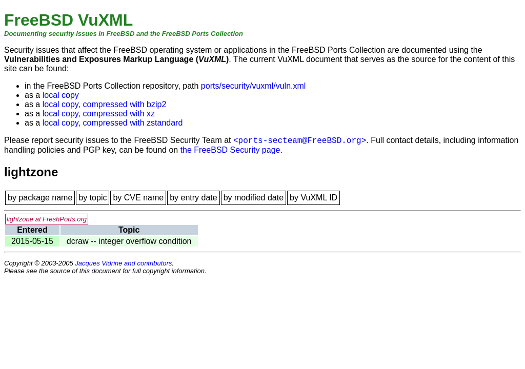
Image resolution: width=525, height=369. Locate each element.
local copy (61, 95)
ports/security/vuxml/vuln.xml (253, 85)
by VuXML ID (313, 197)
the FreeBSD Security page (230, 150)
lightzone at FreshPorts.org (47, 219)
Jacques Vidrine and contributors (123, 263)
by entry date (193, 197)
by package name (40, 197)
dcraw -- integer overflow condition (129, 241)
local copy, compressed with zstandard (113, 122)
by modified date (254, 197)
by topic (92, 197)
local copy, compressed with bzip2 (105, 104)
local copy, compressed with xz (99, 113)
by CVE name (138, 197)
